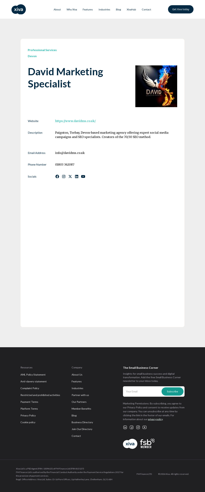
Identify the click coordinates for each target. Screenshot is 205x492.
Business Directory (82, 422)
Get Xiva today (180, 9)
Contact (146, 9)
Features (88, 9)
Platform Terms (29, 408)
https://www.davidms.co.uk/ (75, 121)
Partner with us (80, 395)
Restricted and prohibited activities (40, 395)
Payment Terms (29, 401)
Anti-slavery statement (33, 381)
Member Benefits (81, 408)
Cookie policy (27, 422)
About (57, 9)
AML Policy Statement (33, 374)
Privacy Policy (28, 415)
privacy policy (155, 419)
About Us (77, 374)
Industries (104, 9)
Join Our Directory (82, 429)
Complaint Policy (29, 388)
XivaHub (131, 9)
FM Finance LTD (144, 474)
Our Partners (79, 401)
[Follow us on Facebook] (57, 176)
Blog (118, 9)
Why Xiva (72, 9)
